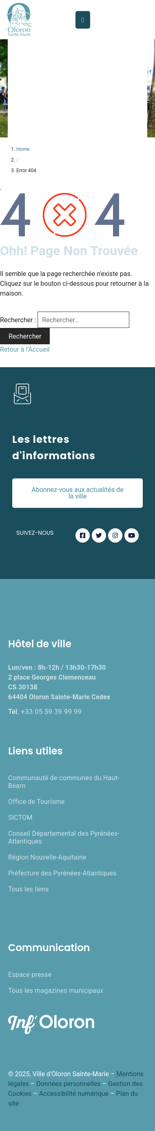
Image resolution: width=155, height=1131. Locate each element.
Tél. (45, 711)
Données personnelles (68, 1084)
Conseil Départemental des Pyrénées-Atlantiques (64, 837)
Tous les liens (28, 889)
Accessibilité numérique (73, 1093)
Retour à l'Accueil (24, 349)
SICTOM (20, 817)
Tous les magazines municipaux (55, 990)
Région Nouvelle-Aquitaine (47, 857)
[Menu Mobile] (82, 20)
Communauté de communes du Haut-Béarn (63, 782)
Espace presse (29, 974)
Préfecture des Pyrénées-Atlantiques (62, 873)
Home (22, 149)
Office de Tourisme (36, 802)
